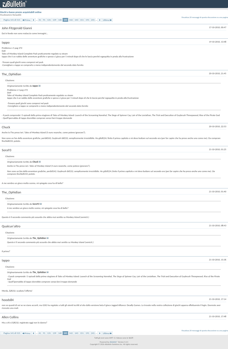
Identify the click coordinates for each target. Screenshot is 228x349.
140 (60, 19)
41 (40, 19)
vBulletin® (114, 342)
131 (49, 19)
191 (87, 19)
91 (44, 19)
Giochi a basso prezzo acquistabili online (21, 12)
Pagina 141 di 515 (12, 19)
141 (65, 19)
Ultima (107, 20)
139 (54, 19)
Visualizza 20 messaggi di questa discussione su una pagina (205, 17)
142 (71, 19)
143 (76, 19)
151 (82, 19)
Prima (26, 20)
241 (93, 19)
